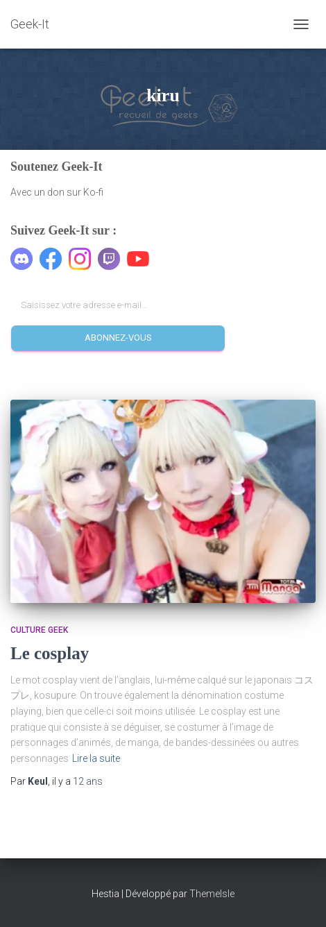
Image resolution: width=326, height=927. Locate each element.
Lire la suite (96, 758)
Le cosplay (49, 653)
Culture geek (39, 630)
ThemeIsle (211, 893)
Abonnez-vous (118, 337)
